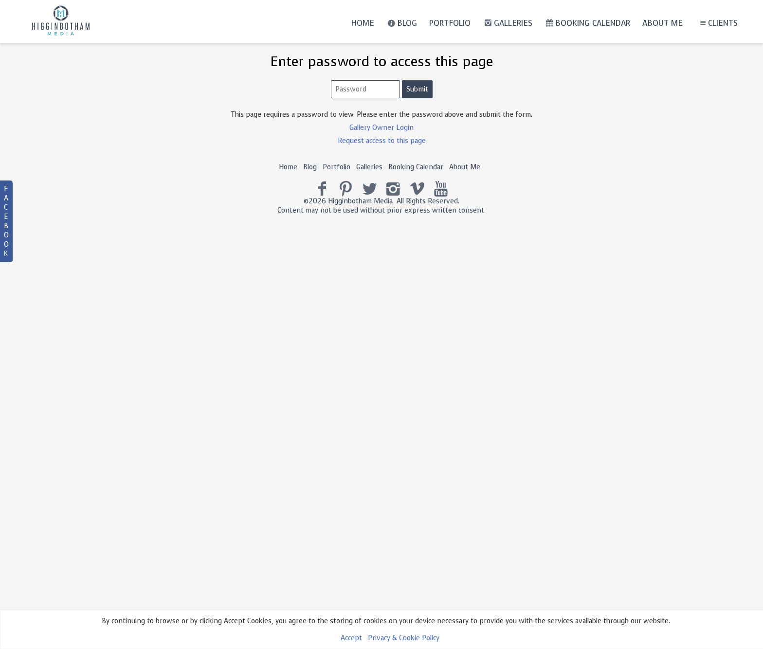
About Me (662, 23)
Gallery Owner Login (381, 127)
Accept (351, 638)
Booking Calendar (587, 23)
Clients (717, 23)
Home (362, 23)
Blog (401, 23)
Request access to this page (382, 140)
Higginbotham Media (360, 201)
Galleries (507, 23)
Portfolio (450, 23)
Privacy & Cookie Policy (403, 638)
